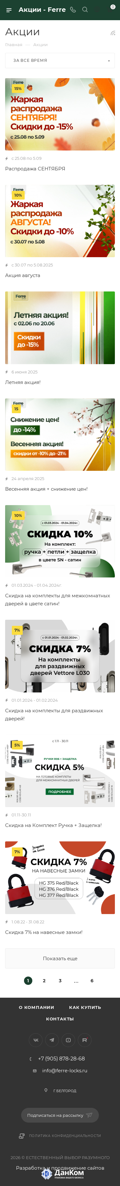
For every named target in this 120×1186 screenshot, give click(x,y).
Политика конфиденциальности (65, 1136)
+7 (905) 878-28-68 (61, 1058)
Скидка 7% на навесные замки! (44, 932)
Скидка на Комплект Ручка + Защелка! (53, 825)
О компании (36, 1007)
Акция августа (22, 275)
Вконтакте (36, 1040)
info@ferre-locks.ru (64, 1070)
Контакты (60, 1018)
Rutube (85, 1040)
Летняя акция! (23, 382)
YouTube (68, 1040)
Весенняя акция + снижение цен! (46, 489)
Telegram (52, 1040)
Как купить (85, 1007)
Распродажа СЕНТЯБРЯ (35, 169)
